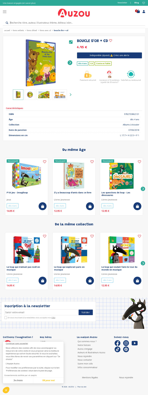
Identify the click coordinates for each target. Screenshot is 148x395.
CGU (53, 317)
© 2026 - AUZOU (68, 387)
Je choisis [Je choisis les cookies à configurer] (18, 380)
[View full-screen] (71, 42)
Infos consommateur (87, 367)
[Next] (70, 62)
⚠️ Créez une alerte (109, 55)
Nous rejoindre (85, 356)
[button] (6, 390)
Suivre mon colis (85, 363)
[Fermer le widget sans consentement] (34, 343)
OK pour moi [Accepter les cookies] (48, 380)
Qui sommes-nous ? (87, 341)
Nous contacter (85, 359)
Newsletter (122, 3)
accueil (7, 30)
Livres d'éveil (32, 30)
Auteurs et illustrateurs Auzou (91, 352)
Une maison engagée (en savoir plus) (19, 3)
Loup (43, 341)
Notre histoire (84, 345)
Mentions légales (90, 377)
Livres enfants (18, 30)
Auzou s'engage (85, 348)
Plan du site (81, 387)
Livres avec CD (45, 30)
